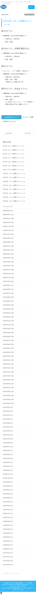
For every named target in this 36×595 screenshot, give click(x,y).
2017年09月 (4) (8, 564)
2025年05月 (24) (8, 254)
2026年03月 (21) (8, 214)
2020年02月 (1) (8, 466)
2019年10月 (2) (8, 478)
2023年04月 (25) (8, 352)
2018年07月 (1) (8, 525)
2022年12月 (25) (8, 368)
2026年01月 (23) (8, 222)
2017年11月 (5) (8, 556)
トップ (18, 573)
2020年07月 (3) (8, 446)
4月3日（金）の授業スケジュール (13, 162)
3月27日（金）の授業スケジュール (14, 185)
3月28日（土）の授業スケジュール (14, 181)
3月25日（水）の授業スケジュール (14, 193)
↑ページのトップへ (7, 573)
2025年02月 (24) (8, 265)
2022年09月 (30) (8, 380)
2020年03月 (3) (8, 462)
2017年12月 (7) (8, 553)
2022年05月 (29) (8, 395)
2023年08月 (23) (8, 336)
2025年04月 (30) (8, 258)
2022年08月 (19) (8, 383)
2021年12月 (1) (8, 415)
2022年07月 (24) (8, 387)
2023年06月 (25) (8, 344)
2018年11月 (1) (8, 513)
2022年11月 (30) (8, 372)
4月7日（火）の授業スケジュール (13, 150)
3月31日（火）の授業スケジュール (14, 173)
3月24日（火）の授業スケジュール (14, 197)
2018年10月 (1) (8, 517)
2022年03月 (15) (8, 403)
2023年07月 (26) (8, 340)
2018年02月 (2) (8, 545)
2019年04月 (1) (8, 501)
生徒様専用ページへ (11, 117)
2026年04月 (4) (8, 210)
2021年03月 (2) (8, 427)
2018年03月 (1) (8, 541)
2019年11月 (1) (8, 474)
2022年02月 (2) (8, 407)
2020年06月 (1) (8, 450)
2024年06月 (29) (8, 297)
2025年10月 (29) (8, 234)
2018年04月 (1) (8, 537)
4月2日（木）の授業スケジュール (13, 165)
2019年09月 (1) (8, 482)
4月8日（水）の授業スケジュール (13, 146)
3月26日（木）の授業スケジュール (14, 189)
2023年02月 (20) (8, 360)
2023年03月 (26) (8, 356)
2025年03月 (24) (8, 262)
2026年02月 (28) (8, 218)
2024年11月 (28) (8, 277)
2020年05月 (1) (8, 454)
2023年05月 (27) (8, 348)
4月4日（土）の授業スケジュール (13, 158)
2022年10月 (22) (8, 376)
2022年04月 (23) (8, 399)
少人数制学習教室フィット (20, 583)
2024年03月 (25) (8, 309)
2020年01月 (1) (8, 470)
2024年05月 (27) (8, 301)
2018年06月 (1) (8, 529)
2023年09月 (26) (8, 332)
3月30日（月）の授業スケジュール (14, 177)
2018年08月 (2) (8, 521)
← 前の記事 (7, 133)
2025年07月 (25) (8, 246)
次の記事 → (29, 133)
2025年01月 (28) (8, 269)
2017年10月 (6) (8, 560)
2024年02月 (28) (8, 313)
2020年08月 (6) (8, 442)
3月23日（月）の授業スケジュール (14, 201)
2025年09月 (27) (8, 238)
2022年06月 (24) (8, 391)
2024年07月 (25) (8, 293)
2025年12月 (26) (8, 226)
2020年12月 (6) (8, 439)
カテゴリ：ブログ (29, 14)
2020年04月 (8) (8, 458)
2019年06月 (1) (8, 494)
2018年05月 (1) (8, 533)
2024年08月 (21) (8, 289)
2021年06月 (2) (8, 423)
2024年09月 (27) (8, 285)
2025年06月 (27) (8, 250)
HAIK (22, 589)
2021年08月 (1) (8, 419)
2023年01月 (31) (8, 364)
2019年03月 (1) (8, 505)
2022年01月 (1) (8, 411)
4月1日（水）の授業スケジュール (13, 169)
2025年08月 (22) (8, 242)
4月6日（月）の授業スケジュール (13, 154)
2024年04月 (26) (8, 305)
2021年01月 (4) (8, 435)
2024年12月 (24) (8, 273)
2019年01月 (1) (8, 509)
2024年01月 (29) (8, 317)
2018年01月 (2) (8, 549)
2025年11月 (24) (8, 230)
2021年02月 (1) (8, 431)
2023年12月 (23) (8, 321)
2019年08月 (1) (8, 486)
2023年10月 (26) (8, 328)
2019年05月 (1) (8, 498)
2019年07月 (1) (8, 490)
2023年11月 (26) (8, 324)
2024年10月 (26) (8, 281)
